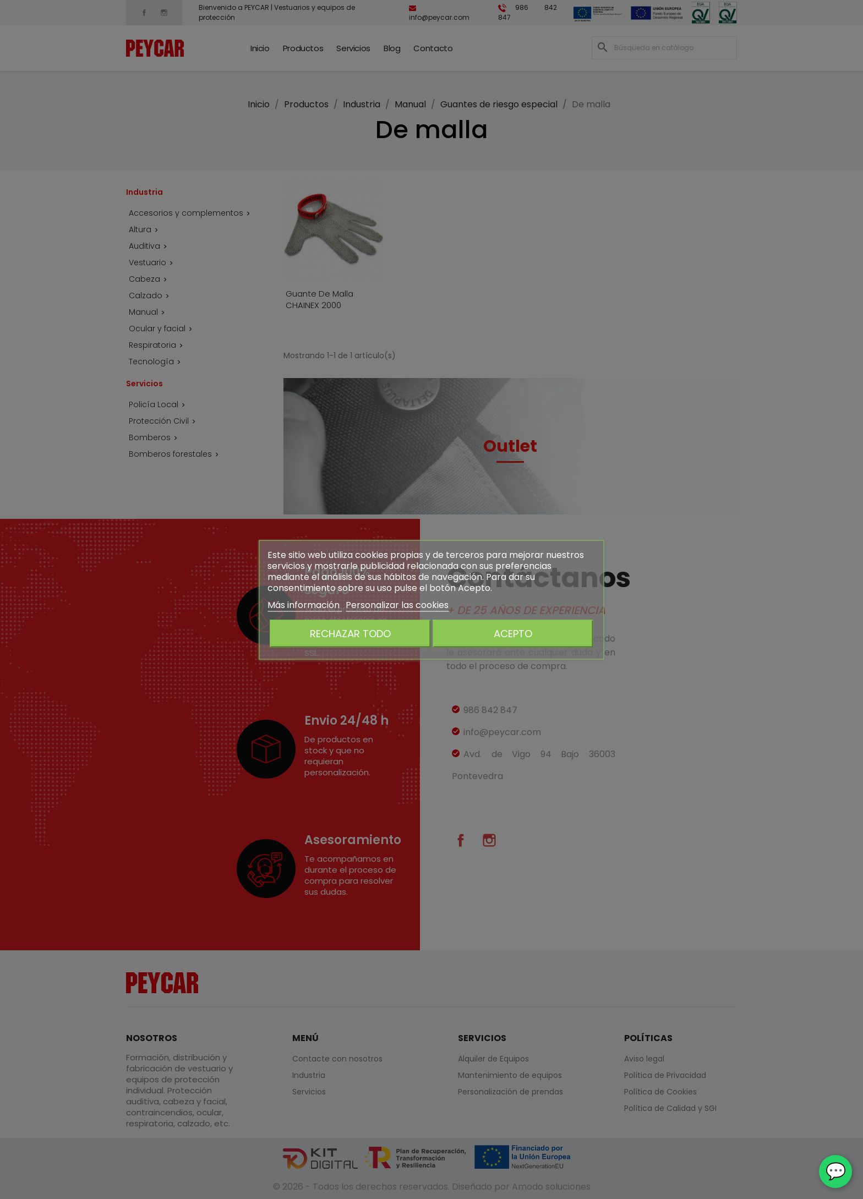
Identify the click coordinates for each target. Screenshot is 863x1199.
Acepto (513, 633)
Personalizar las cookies (397, 604)
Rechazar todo (350, 633)
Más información (304, 604)
